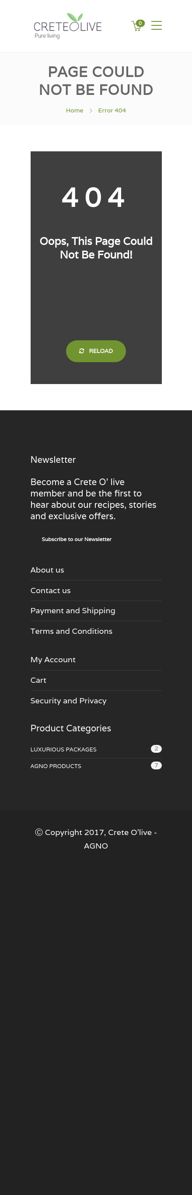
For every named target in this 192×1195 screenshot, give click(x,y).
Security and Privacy (69, 700)
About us (47, 570)
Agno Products (56, 766)
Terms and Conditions (72, 631)
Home (75, 110)
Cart (38, 680)
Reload (96, 351)
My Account (53, 659)
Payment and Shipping (73, 610)
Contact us (51, 590)
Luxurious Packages (64, 749)
